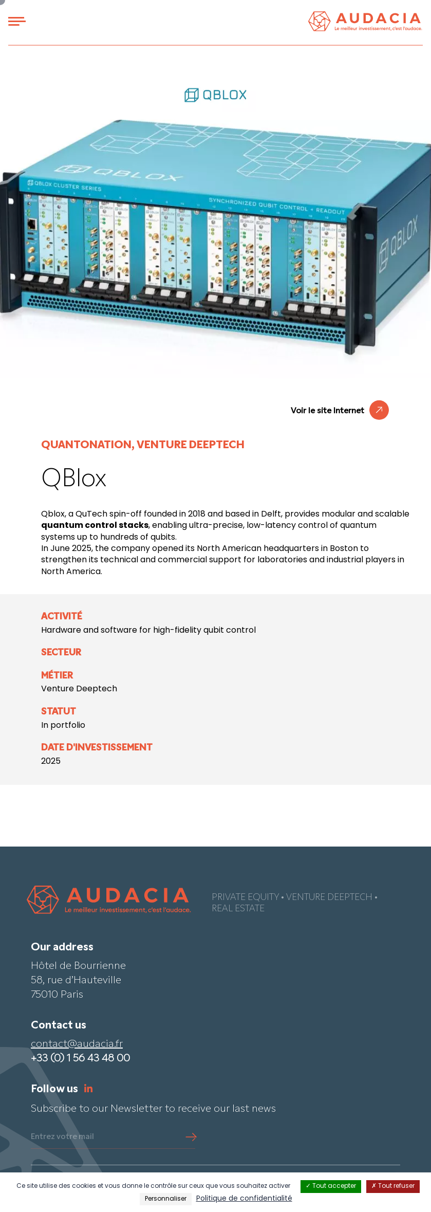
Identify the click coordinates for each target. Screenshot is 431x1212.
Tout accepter (331, 1186)
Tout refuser (393, 1186)
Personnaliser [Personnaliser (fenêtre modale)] (165, 1199)
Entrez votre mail (62, 1137)
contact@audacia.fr (77, 1044)
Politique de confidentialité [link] (244, 1199)
